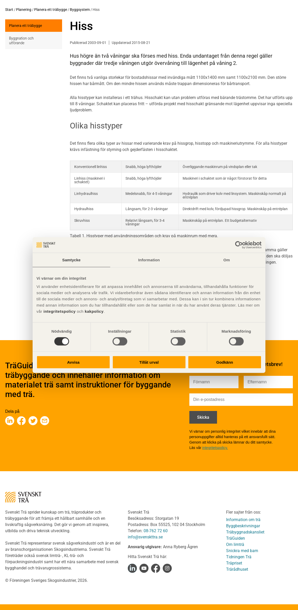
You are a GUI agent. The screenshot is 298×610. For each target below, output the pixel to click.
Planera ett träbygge (50, 9)
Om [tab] (226, 260)
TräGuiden (235, 538)
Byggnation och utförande (21, 40)
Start (9, 9)
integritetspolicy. (215, 448)
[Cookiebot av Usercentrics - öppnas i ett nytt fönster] (239, 245)
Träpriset (234, 563)
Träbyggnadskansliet (245, 532)
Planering (23, 9)
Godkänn (224, 362)
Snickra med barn (242, 550)
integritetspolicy (59, 311)
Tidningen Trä (238, 556)
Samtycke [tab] (71, 260)
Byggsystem (80, 9)
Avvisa (73, 362)
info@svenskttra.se (145, 537)
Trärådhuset (237, 569)
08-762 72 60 (156, 530)
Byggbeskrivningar (243, 525)
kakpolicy (94, 311)
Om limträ (235, 544)
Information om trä (243, 519)
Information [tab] (149, 260)
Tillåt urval (149, 362)
